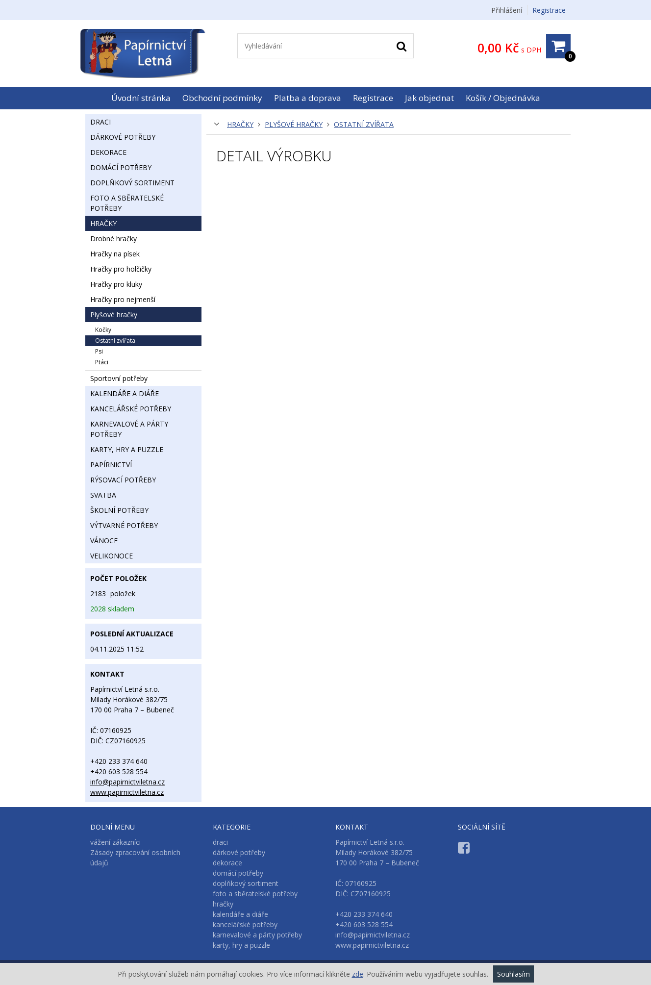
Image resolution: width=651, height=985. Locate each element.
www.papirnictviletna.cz (127, 792)
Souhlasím (513, 974)
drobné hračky (113, 238)
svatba (103, 495)
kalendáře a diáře (124, 393)
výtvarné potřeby (124, 525)
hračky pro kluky (116, 284)
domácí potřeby (120, 167)
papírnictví (111, 464)
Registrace (549, 10)
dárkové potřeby (122, 137)
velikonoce (111, 555)
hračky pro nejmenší (122, 299)
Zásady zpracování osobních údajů (135, 857)
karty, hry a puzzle (126, 449)
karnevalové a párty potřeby (129, 429)
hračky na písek (115, 253)
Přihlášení (506, 10)
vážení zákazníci (115, 842)
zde (357, 974)
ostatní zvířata (364, 124)
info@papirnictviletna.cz (127, 781)
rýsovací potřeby (123, 479)
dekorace (108, 152)
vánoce (104, 540)
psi (99, 351)
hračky (240, 124)
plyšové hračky (294, 124)
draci (100, 121)
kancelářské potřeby (130, 408)
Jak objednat (429, 97)
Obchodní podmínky (222, 97)
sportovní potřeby (119, 378)
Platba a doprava (307, 97)
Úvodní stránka (141, 97)
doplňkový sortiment (132, 182)
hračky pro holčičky (120, 269)
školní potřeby (119, 510)
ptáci (101, 362)
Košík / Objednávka (503, 97)
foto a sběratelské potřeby (127, 203)
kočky (103, 330)
